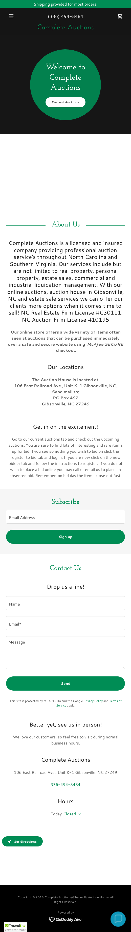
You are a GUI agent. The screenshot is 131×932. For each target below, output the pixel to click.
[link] (120, 16)
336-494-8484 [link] (65, 784)
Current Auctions (65, 102)
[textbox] (65, 517)
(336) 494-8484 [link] (65, 16)
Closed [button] (69, 814)
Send (65, 683)
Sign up (65, 536)
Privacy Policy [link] (93, 701)
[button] (15, 16)
